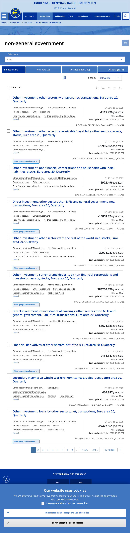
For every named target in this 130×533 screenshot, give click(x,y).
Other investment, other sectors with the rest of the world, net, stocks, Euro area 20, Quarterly (65, 240)
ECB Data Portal (65, 8)
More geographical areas (24, 161)
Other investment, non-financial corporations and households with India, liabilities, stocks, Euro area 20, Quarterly (63, 170)
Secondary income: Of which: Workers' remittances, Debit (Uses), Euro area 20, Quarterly (67, 379)
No (80, 482)
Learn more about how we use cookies (67, 503)
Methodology (82, 16)
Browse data (45, 16)
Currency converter (102, 16)
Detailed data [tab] (79, 69)
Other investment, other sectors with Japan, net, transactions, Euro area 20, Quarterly (65, 99)
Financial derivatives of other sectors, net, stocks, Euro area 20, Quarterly (64, 345)
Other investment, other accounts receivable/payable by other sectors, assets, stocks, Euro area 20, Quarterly (67, 133)
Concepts (28, 23)
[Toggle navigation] (4, 16)
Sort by (92, 77)
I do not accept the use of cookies (67, 523)
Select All (16, 87)
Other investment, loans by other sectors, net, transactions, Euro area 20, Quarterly (64, 413)
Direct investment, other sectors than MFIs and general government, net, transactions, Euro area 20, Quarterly (64, 203)
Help (118, 16)
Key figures (29, 16)
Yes (58, 482)
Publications (60, 16)
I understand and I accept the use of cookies (67, 512)
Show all (16, 119)
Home (3, 23)
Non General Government (48, 23)
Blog (71, 16)
